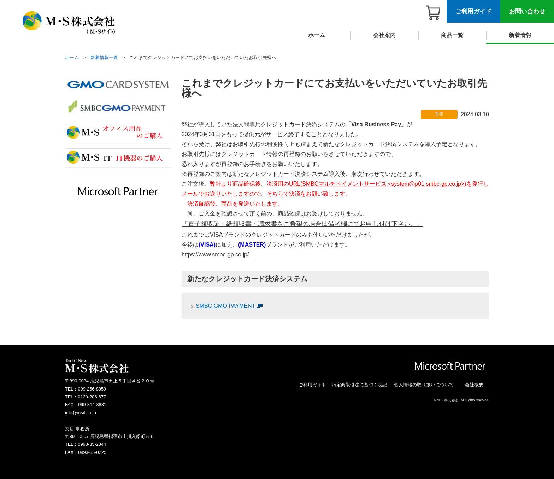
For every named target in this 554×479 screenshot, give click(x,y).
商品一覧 (452, 35)
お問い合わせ (527, 11)
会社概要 (474, 384)
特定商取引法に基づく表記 (359, 384)
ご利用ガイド (473, 11)
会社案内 (384, 35)
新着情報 (520, 35)
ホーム (316, 35)
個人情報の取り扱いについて (424, 384)
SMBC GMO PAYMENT (225, 306)
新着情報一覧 (104, 57)
